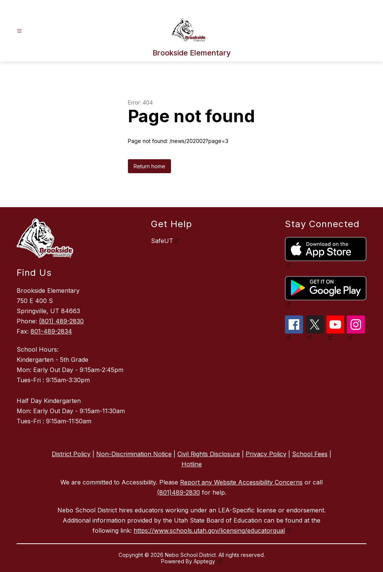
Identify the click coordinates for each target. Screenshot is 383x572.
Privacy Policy (266, 454)
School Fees (310, 454)
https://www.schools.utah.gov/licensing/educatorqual (209, 530)
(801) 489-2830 (61, 321)
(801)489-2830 (178, 492)
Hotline (192, 464)
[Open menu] (19, 31)
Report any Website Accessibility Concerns (241, 482)
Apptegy (205, 561)
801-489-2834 (51, 331)
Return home (149, 166)
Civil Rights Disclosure (208, 454)
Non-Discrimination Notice (134, 454)
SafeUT (162, 240)
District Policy (71, 454)
